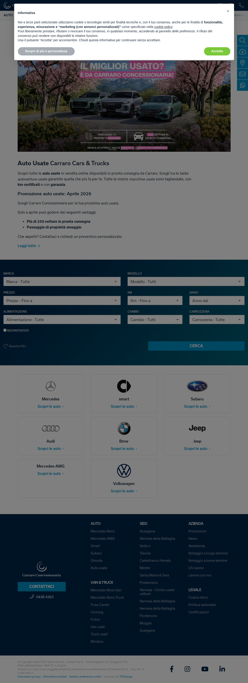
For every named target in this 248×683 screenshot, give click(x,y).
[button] (228, 11)
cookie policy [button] (163, 27)
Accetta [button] (217, 51)
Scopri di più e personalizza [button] (46, 51)
